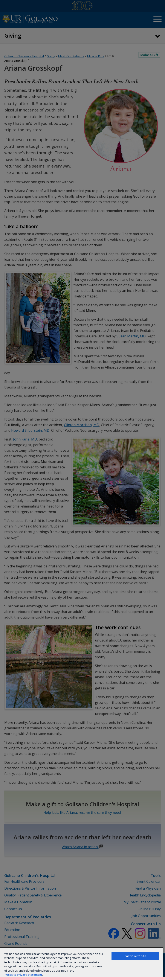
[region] (81, 962)
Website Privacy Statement (23, 975)
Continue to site (135, 956)
